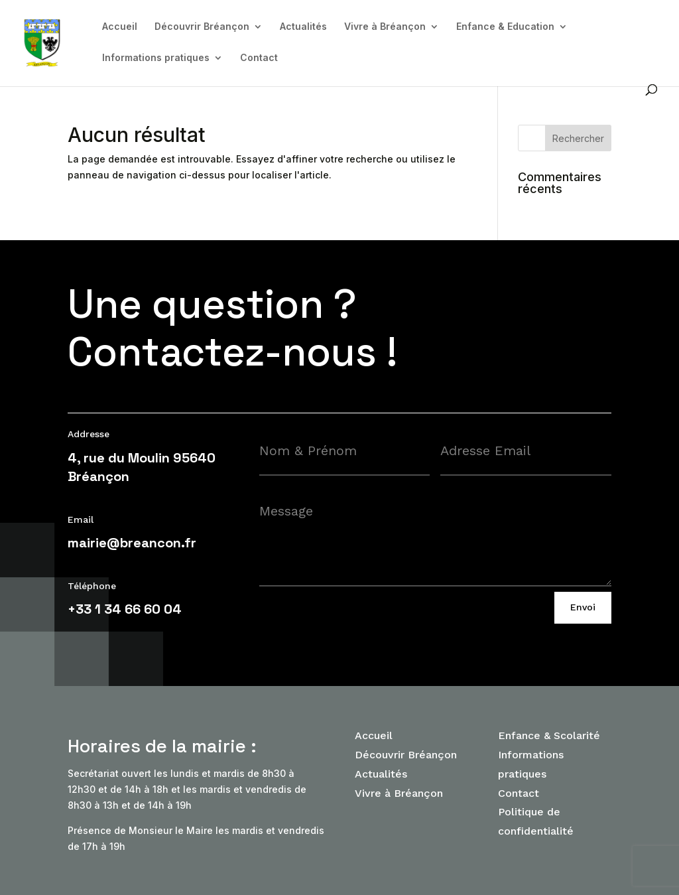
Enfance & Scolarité (549, 735)
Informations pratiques (156, 58)
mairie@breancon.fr (132, 542)
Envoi (582, 607)
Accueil (119, 27)
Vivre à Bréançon (385, 27)
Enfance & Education (505, 27)
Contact (259, 58)
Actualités (303, 27)
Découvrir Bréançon (201, 27)
